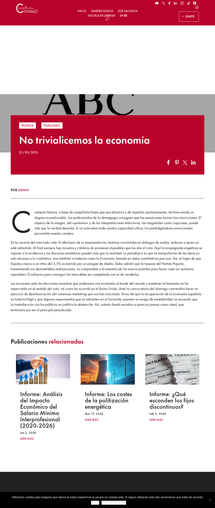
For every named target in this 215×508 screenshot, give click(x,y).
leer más (27, 370)
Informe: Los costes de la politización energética (108, 331)
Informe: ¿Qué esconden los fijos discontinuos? (171, 331)
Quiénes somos (102, 10)
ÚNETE (189, 16)
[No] (210, 500)
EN (121, 15)
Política (27, 57)
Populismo (52, 57)
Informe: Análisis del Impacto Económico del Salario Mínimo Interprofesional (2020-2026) (41, 341)
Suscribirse (180, 466)
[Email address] (180, 450)
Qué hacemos (128, 10)
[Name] (180, 440)
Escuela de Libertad (101, 15)
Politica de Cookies (114, 502)
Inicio (81, 10)
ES (125, 15)
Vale (95, 502)
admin (23, 121)
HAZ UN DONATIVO (79, 453)
